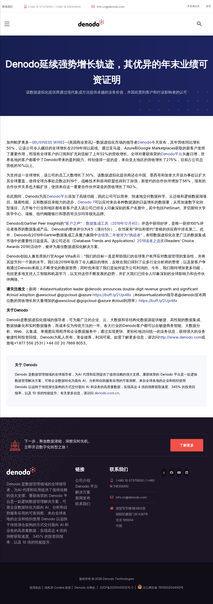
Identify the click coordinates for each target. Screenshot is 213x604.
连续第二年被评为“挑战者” (120, 235)
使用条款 (35, 587)
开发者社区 (193, 6)
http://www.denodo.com (180, 337)
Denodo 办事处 (84, 587)
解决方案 (82, 492)
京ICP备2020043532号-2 (116, 587)
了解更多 (187, 445)
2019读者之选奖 (150, 241)
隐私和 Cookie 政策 (58, 587)
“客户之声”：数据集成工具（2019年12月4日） (102, 223)
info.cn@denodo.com (111, 6)
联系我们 (82, 504)
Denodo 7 (86, 202)
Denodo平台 (171, 154)
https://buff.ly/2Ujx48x (112, 295)
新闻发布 (82, 498)
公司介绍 (82, 480)
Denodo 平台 (86, 486)
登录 (208, 6)
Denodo (144, 142)
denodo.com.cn (107, 393)
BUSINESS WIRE (48, 142)
